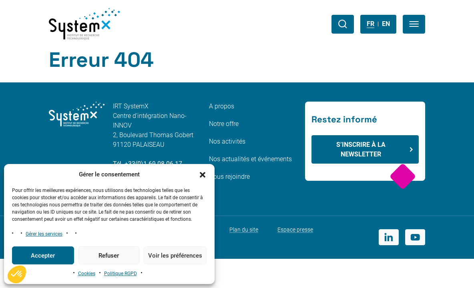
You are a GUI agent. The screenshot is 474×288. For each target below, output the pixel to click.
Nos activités (227, 141)
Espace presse (295, 229)
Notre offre (224, 124)
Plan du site (243, 229)
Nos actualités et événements (250, 159)
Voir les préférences (175, 255)
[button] (203, 174)
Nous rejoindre (229, 176)
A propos (221, 106)
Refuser (108, 255)
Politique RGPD (120, 273)
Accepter (43, 255)
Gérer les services (44, 234)
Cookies (86, 273)
